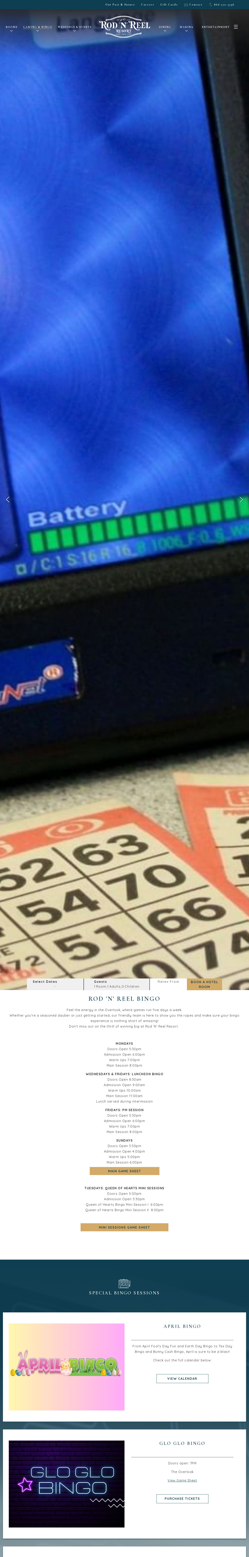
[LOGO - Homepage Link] (124, 33)
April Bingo (182, 1326)
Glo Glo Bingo (182, 1443)
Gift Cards (169, 4)
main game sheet (124, 1171)
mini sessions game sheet (124, 1227)
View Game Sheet (182, 1480)
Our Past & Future (120, 4)
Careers (147, 4)
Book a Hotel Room (204, 984)
